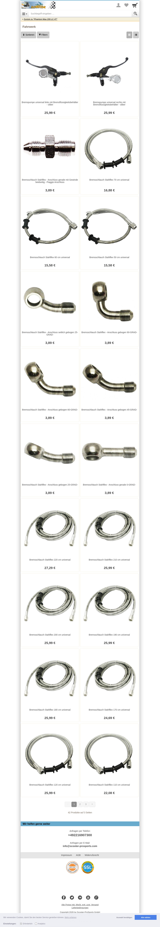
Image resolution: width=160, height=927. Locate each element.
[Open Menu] (24, 13)
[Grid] (129, 35)
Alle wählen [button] (145, 917)
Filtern (43, 35)
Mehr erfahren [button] (70, 917)
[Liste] (136, 35)
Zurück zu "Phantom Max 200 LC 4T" (40, 19)
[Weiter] (92, 804)
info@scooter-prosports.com (80, 846)
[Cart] (135, 5)
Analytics (41, 924)
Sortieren (28, 35)
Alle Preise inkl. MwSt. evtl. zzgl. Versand (80, 905)
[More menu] (118, 5)
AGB (78, 855)
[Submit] (135, 14)
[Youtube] (88, 898)
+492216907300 (80, 835)
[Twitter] (72, 898)
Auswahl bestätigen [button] (124, 917)
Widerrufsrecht (92, 855)
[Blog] (80, 898)
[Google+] (96, 898)
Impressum (66, 855)
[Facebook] (64, 898)
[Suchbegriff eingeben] (80, 14)
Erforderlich (27, 924)
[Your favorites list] (126, 5)
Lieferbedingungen (80, 907)
